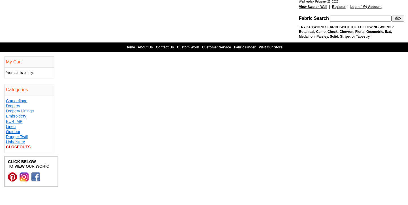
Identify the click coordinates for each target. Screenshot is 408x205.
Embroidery (16, 116)
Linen (11, 126)
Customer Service (216, 47)
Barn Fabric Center (56, 21)
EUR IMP (14, 121)
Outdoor (13, 131)
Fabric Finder (245, 47)
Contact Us (165, 47)
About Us (145, 47)
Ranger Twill (17, 136)
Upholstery (15, 142)
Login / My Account (365, 7)
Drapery (13, 106)
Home (130, 47)
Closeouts (18, 147)
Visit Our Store (270, 47)
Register (339, 7)
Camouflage (16, 101)
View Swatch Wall (313, 7)
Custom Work (188, 47)
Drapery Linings (20, 111)
